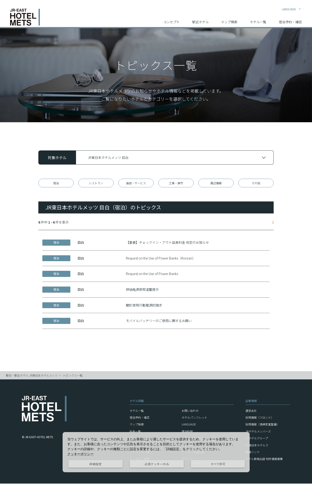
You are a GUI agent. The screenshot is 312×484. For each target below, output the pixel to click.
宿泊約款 (187, 432)
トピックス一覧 (73, 376)
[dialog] (156, 452)
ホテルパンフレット (194, 418)
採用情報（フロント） (259, 418)
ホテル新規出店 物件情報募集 (264, 459)
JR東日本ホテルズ (256, 446)
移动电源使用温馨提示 (142, 290)
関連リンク (252, 452)
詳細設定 (95, 464)
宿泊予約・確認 (290, 19)
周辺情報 (216, 183)
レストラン (96, 183)
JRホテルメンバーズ (258, 432)
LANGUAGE (291, 6)
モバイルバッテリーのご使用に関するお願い (159, 321)
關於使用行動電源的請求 (144, 305)
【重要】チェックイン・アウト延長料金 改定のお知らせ (167, 243)
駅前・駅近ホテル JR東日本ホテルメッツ (32, 376)
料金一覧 (135, 432)
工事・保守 (176, 183)
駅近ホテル (200, 19)
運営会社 (251, 411)
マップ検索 (229, 19)
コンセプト (171, 19)
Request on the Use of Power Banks (152, 274)
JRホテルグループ (256, 439)
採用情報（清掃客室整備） (262, 425)
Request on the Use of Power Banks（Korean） (161, 258)
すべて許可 (218, 464)
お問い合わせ (190, 411)
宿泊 (56, 183)
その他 (256, 183)
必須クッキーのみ (156, 464)
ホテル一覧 (258, 19)
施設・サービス (136, 183)
